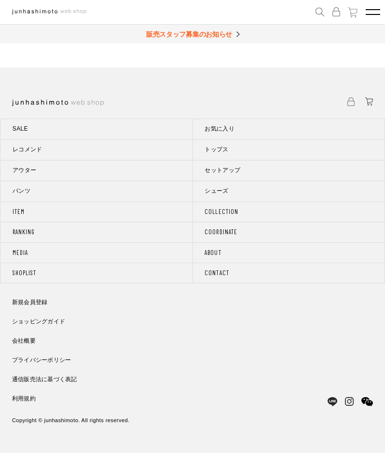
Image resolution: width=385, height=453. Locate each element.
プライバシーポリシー (41, 360)
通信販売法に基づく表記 (44, 379)
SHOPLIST (24, 273)
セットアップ (222, 170)
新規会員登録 (29, 302)
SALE (20, 128)
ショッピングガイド (38, 321)
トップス (216, 149)
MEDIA (20, 252)
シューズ (216, 190)
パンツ (21, 190)
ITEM (19, 211)
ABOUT (213, 252)
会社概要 (24, 340)
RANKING (24, 232)
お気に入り (219, 128)
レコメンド (27, 149)
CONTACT (217, 273)
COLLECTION (221, 211)
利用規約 (24, 398)
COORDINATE (221, 232)
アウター (24, 170)
